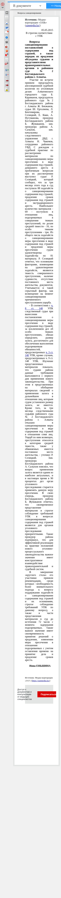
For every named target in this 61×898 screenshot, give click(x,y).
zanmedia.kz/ (33, 25)
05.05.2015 (47, 30)
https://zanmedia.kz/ (41, 680)
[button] (2, 5)
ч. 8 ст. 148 (39, 307)
